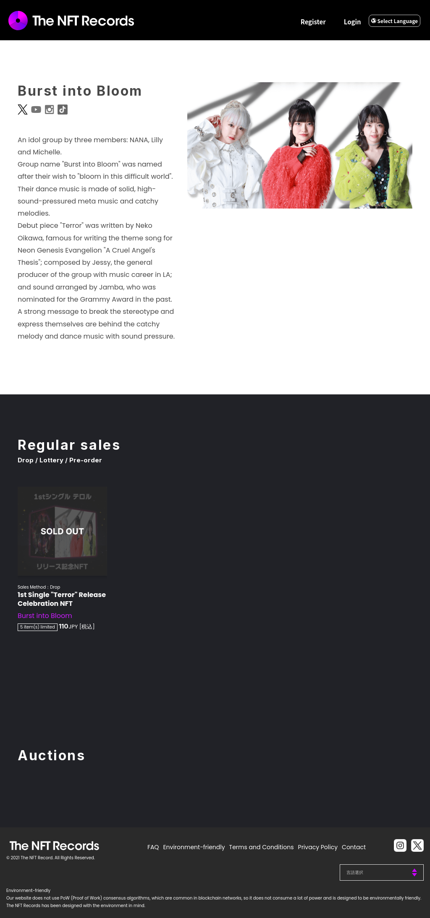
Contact (354, 847)
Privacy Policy (318, 847)
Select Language (394, 20)
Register (313, 21)
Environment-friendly (194, 847)
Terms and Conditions (261, 847)
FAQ (153, 847)
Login (352, 21)
